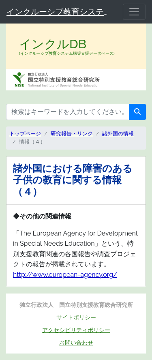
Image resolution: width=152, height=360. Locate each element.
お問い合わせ (76, 342)
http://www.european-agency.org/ (65, 275)
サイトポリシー (76, 317)
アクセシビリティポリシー (76, 329)
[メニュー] (134, 12)
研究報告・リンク (72, 134)
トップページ (25, 134)
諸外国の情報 (118, 134)
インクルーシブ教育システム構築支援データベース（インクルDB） (59, 12)
